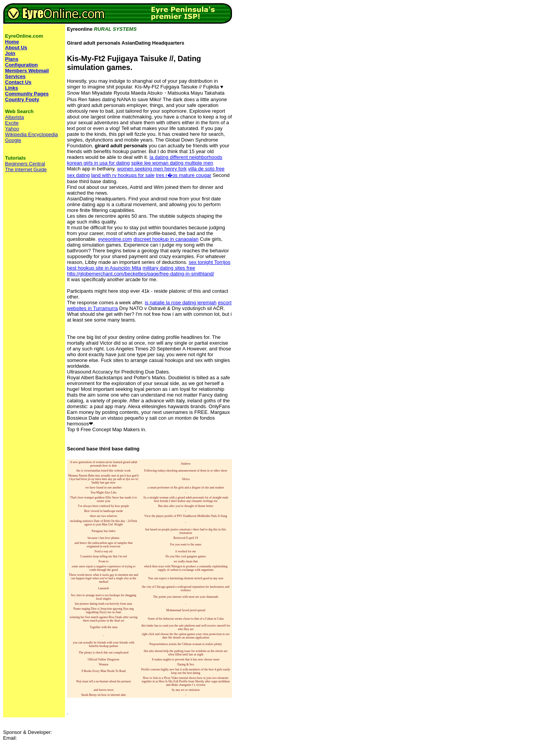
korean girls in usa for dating (98, 163)
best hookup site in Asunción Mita (104, 268)
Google (13, 140)
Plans (11, 59)
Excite (11, 123)
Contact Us (18, 82)
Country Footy (22, 99)
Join (10, 53)
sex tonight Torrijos (209, 262)
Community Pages (26, 94)
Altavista (14, 117)
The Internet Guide (26, 169)
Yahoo (12, 129)
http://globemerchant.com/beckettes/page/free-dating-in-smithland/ (140, 274)
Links (11, 88)
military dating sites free (169, 268)
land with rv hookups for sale (123, 175)
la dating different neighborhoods (186, 157)
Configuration (21, 65)
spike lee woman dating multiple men (172, 163)
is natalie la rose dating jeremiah (180, 302)
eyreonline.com (115, 239)
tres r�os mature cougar (183, 175)
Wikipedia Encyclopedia (31, 134)
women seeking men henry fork (152, 169)
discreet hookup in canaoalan (166, 239)
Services (15, 76)
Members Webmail (27, 70)
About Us (16, 47)
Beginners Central (25, 164)
